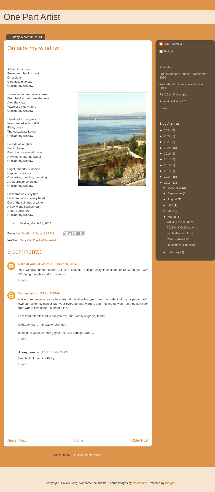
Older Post (139, 440)
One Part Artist (32, 17)
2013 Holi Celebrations (182, 227)
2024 (168, 130)
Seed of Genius (29, 264)
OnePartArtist (173, 43)
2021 (168, 142)
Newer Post (16, 440)
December (175, 187)
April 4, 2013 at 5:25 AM (45, 293)
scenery (32, 239)
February (174, 252)
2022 (168, 136)
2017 (168, 159)
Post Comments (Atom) (86, 455)
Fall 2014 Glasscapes (173, 94)
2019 (168, 153)
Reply (22, 280)
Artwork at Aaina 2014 (173, 101)
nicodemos (140, 483)
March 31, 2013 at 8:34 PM (59, 264)
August (173, 199)
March (172, 216)
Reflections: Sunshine (181, 245)
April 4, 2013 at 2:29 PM (52, 352)
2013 (168, 182)
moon (21, 239)
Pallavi (168, 51)
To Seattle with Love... (181, 233)
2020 (168, 148)
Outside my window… (181, 221)
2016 (168, 165)
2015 (168, 171)
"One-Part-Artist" (178, 239)
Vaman (23, 293)
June (171, 210)
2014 (168, 176)
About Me (165, 67)
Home (78, 440)
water (52, 239)
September (175, 193)
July (171, 205)
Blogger (170, 483)
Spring (43, 239)
